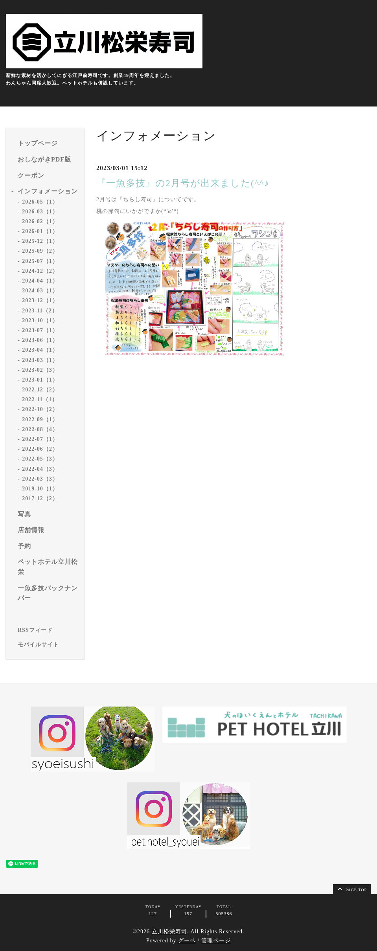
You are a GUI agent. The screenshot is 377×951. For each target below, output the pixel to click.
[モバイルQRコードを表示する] (48, 645)
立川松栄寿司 (169, 931)
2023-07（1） (40, 330)
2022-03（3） (40, 479)
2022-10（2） (40, 409)
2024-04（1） (40, 281)
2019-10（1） (40, 489)
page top (351, 888)
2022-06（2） (40, 449)
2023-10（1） (40, 320)
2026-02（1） (40, 221)
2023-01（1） (40, 380)
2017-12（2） (40, 498)
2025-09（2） (40, 251)
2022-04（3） (40, 469)
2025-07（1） (40, 261)
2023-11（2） (40, 311)
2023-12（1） (40, 300)
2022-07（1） (40, 439)
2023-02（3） (40, 370)
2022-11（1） (40, 399)
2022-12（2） (40, 390)
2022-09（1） (40, 419)
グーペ (187, 941)
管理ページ (216, 941)
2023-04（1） (40, 350)
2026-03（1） (40, 212)
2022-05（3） (40, 459)
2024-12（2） (40, 271)
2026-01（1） (40, 231)
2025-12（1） (40, 241)
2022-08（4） (40, 429)
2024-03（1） (40, 291)
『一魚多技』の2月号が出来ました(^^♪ (182, 183)
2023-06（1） (40, 340)
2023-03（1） (40, 360)
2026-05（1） (40, 202)
